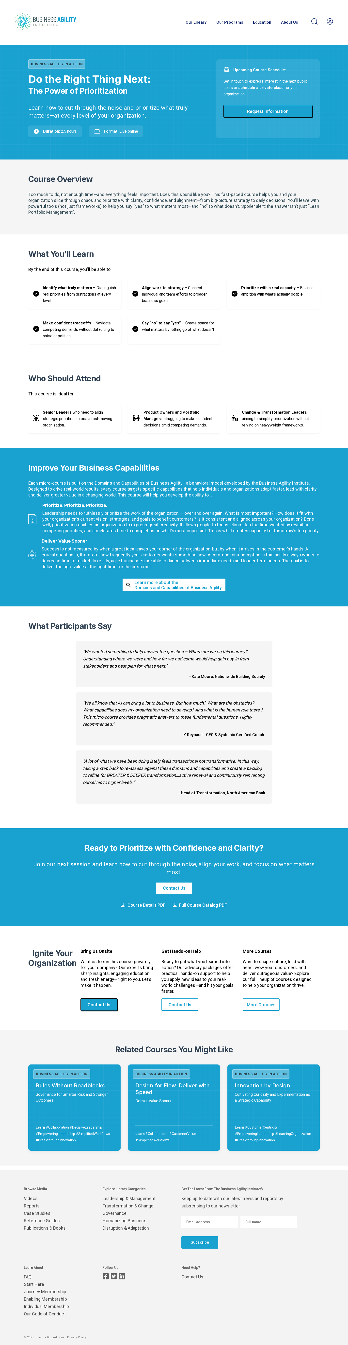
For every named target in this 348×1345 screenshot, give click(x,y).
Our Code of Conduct (45, 1313)
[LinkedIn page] (122, 1276)
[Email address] (209, 1222)
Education (262, 22)
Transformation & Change (128, 1205)
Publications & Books (45, 1228)
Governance (115, 1213)
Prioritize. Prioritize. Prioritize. (74, 505)
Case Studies (37, 1213)
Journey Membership (45, 1291)
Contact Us (174, 888)
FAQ (28, 1276)
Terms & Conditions (51, 1337)
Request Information (267, 111)
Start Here (34, 1284)
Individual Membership (46, 1306)
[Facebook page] (106, 1276)
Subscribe (200, 1242)
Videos (31, 1198)
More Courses (261, 1004)
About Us (289, 22)
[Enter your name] (268, 1222)
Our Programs (229, 22)
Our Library (196, 22)
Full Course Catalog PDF (200, 905)
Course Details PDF (143, 905)
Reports (32, 1205)
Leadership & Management (129, 1198)
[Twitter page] (114, 1276)
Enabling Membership (45, 1299)
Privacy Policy (76, 1337)
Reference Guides (42, 1220)
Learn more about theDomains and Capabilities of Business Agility (174, 585)
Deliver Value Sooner (64, 541)
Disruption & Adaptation (126, 1228)
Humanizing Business (124, 1220)
